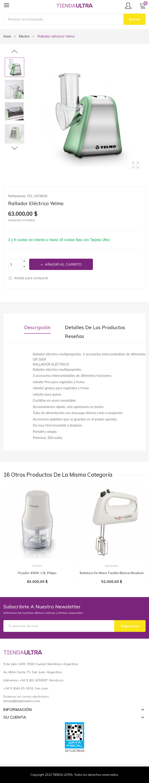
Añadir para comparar (28, 278)
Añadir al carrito (63, 264)
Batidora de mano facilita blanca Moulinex (112, 573)
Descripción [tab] (37, 327)
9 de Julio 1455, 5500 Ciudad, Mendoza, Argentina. (40, 664)
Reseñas (74, 336)
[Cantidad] (15, 264)
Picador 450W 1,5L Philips (37, 573)
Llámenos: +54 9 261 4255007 (25, 680)
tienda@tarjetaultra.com (21, 701)
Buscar (134, 19)
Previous (14, 51)
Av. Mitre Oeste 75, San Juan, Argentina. (32, 672)
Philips (37, 566)
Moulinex (111, 566)
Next (14, 148)
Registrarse (130, 626)
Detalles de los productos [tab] (95, 327)
